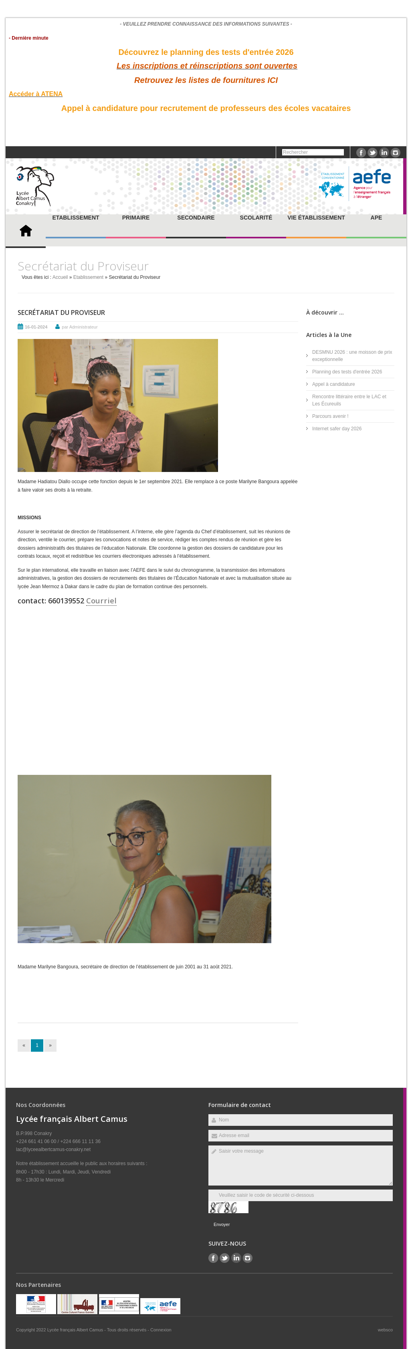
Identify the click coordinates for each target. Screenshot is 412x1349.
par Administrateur (79, 327)
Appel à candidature (333, 384)
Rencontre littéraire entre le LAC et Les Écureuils (349, 400)
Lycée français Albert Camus (76, 1329)
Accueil (60, 277)
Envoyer (222, 1224)
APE (376, 217)
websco (385, 1329)
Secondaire (195, 217)
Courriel (101, 600)
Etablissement (75, 217)
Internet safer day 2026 (337, 429)
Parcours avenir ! (330, 416)
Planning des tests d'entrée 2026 (347, 372)
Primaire (135, 217)
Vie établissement (316, 217)
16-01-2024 (36, 327)
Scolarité (256, 217)
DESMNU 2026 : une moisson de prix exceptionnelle (352, 355)
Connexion (161, 1329)
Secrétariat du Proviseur (61, 312)
